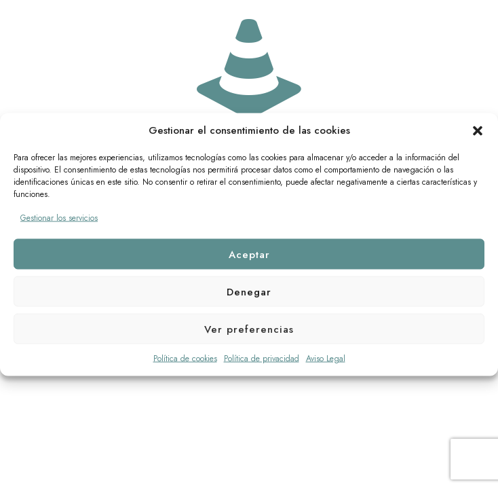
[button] (477, 130)
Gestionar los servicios (59, 218)
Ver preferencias (249, 328)
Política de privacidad (261, 358)
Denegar (249, 291)
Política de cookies (185, 358)
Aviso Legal (325, 358)
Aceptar (249, 254)
